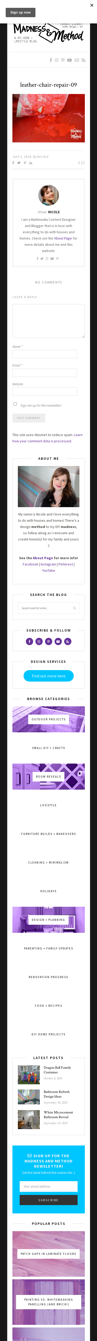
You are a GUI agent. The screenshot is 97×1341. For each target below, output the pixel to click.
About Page (63, 238)
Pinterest (65, 564)
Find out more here (48, 675)
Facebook (30, 564)
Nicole (43, 157)
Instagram (48, 564)
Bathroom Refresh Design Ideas (57, 1094)
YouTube (48, 570)
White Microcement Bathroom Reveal (58, 1114)
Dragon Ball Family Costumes (57, 1070)
